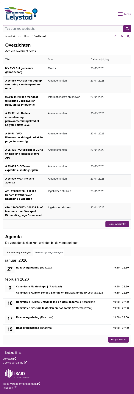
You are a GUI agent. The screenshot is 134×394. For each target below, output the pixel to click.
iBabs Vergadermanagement (21, 383)
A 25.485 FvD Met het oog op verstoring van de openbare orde (23, 84)
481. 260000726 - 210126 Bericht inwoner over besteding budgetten (20, 195)
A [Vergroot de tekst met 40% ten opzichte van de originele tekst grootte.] (128, 36)
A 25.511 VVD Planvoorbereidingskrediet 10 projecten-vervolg (24, 137)
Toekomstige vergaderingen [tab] (48, 252)
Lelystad (9, 358)
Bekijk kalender (118, 339)
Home (27, 36)
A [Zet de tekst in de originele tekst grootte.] (115, 36)
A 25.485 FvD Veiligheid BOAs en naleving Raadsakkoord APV (24, 153)
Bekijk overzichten (117, 224)
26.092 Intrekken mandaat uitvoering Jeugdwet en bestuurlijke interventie (21, 100)
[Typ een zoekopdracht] (67, 28)
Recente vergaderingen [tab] (19, 252)
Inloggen (9, 387)
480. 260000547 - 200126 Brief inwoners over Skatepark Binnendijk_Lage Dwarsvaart (24, 211)
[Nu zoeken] (127, 28)
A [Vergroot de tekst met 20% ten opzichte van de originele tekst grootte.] (122, 36)
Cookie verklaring (15, 362)
